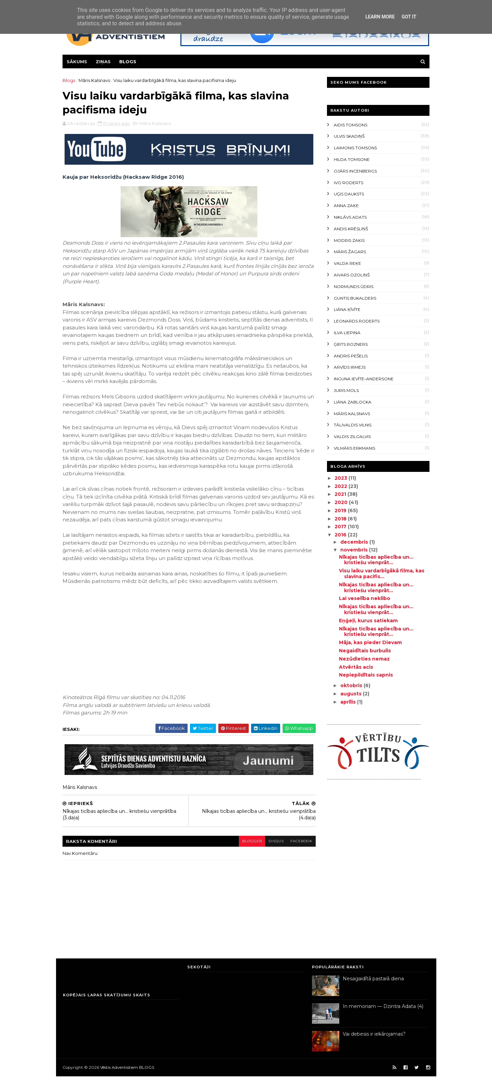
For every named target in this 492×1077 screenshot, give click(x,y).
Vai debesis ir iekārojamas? (374, 1035)
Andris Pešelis (351, 355)
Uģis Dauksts (349, 193)
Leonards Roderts (357, 321)
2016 (340, 535)
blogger (247, 841)
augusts (351, 694)
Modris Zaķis (349, 240)
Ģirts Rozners (351, 344)
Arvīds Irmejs (350, 367)
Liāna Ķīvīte (347, 309)
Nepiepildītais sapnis (366, 675)
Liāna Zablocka (352, 402)
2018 (340, 519)
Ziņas (103, 61)
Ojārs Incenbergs (355, 171)
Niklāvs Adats (350, 217)
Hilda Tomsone (352, 159)
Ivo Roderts (348, 182)
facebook (297, 841)
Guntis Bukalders (355, 298)
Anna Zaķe (346, 205)
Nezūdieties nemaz (364, 659)
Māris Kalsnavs (94, 80)
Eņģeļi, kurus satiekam (368, 620)
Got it (408, 16)
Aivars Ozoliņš (352, 274)
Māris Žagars (350, 251)
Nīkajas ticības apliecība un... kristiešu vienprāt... (376, 560)
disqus (271, 841)
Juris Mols (346, 390)
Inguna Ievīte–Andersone (364, 378)
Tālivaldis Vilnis (352, 424)
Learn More (380, 16)
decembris (354, 542)
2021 (340, 494)
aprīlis (348, 702)
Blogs (128, 61)
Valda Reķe (347, 263)
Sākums (77, 61)
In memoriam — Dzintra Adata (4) (383, 1007)
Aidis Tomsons (350, 124)
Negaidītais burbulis (365, 650)
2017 (340, 526)
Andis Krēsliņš (351, 228)
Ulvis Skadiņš (349, 136)
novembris (354, 550)
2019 (340, 510)
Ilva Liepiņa (347, 332)
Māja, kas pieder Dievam (370, 642)
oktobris (351, 685)
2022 (341, 486)
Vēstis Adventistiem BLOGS (127, 1068)
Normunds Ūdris (353, 286)
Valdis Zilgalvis (352, 436)
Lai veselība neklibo (364, 598)
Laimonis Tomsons (355, 147)
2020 (341, 502)
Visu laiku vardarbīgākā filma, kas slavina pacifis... (381, 574)
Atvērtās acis (356, 667)
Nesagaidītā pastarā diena (373, 979)
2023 (341, 478)
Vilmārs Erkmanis (354, 448)
